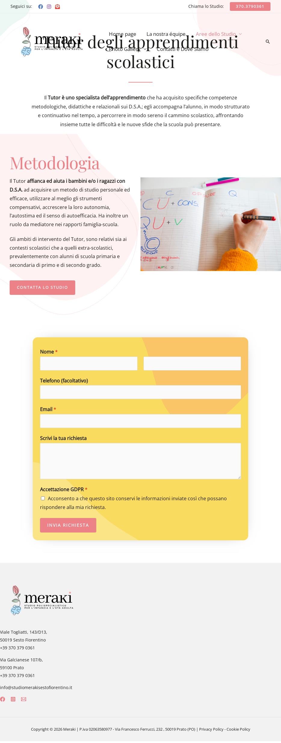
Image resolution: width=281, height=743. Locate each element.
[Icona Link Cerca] (267, 41)
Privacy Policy (211, 731)
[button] (45, 287)
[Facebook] (40, 6)
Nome (49, 351)
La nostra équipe (166, 33)
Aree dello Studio (216, 33)
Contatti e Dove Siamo (182, 48)
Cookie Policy (238, 731)
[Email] (57, 6)
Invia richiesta (68, 527)
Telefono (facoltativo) (64, 381)
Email (48, 410)
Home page (122, 33)
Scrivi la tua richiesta (63, 440)
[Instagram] (49, 6)
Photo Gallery (124, 48)
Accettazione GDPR (64, 491)
